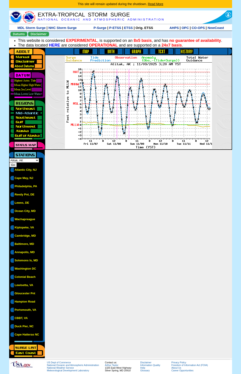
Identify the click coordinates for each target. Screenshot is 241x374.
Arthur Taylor (111, 365)
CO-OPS (198, 28)
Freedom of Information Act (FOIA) (189, 365)
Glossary (145, 370)
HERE (54, 45)
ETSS (128, 28)
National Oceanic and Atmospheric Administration (73, 365)
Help (142, 367)
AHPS (174, 28)
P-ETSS (115, 28)
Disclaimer (39, 34)
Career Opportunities (182, 370)
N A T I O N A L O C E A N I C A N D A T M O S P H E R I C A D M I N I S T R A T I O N (101, 19)
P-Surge (100, 28)
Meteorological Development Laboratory (68, 370)
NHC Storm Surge (62, 28)
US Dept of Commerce (59, 362)
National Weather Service (60, 367)
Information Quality (150, 365)
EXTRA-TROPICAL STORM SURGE (84, 15)
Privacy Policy (178, 362)
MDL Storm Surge (31, 28)
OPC (185, 28)
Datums (19, 34)
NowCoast (216, 28)
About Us (176, 367)
